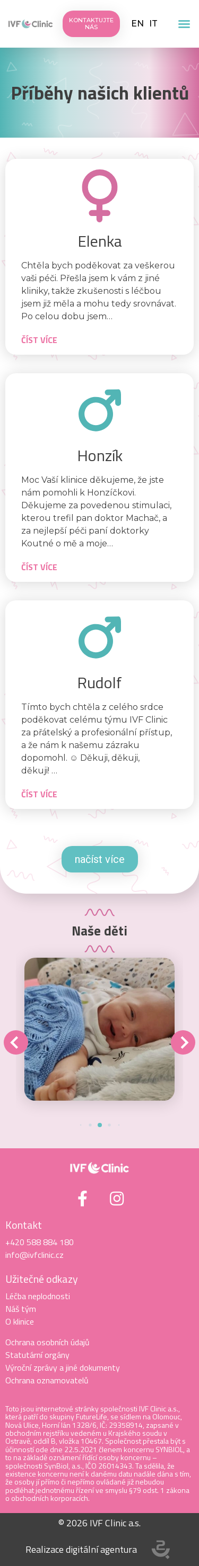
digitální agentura (101, 1549)
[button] (184, 23)
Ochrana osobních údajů (47, 1342)
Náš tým (20, 1308)
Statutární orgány (37, 1354)
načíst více (100, 859)
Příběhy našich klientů (100, 92)
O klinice (19, 1321)
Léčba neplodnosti (37, 1296)
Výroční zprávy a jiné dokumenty (62, 1367)
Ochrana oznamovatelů (47, 1380)
